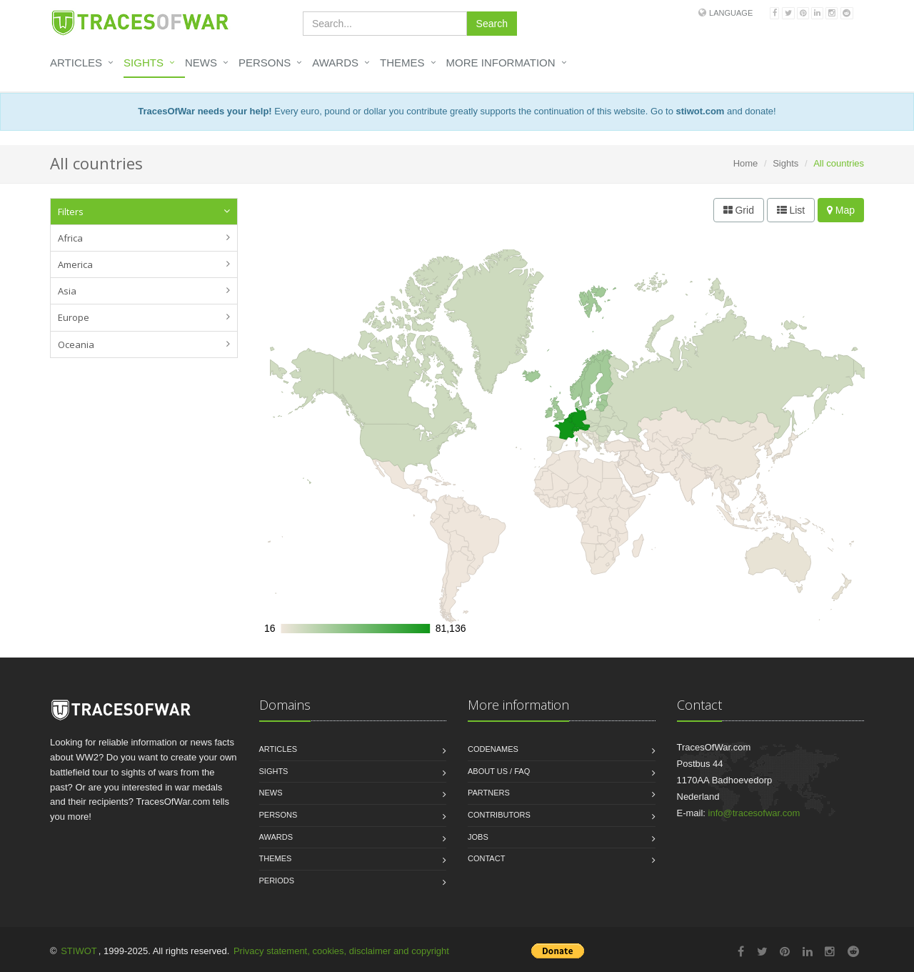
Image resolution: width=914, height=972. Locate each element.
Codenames (493, 749)
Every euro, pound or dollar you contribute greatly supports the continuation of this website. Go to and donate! (456, 111)
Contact (486, 858)
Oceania (76, 344)
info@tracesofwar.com (754, 813)
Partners (489, 792)
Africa (70, 238)
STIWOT (79, 951)
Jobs (478, 837)
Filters (71, 211)
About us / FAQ (499, 771)
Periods (277, 880)
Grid (738, 210)
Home (745, 163)
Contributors (499, 814)
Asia (67, 290)
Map (841, 210)
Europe (73, 317)
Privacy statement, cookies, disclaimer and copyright (341, 951)
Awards (335, 62)
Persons (264, 62)
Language (731, 13)
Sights (144, 62)
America (75, 264)
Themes (402, 62)
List (791, 210)
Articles (76, 62)
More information (501, 62)
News (201, 62)
